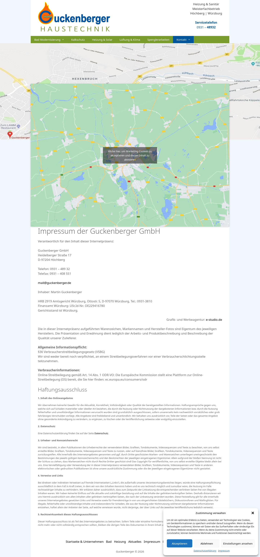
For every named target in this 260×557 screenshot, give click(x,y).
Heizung (120, 541)
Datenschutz (101, 433)
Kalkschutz (78, 39)
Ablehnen (207, 543)
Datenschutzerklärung (205, 550)
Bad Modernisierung (51, 39)
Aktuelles (135, 541)
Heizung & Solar (102, 39)
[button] (253, 513)
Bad (109, 541)
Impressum (224, 550)
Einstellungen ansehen (238, 543)
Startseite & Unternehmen (85, 541)
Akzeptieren (179, 543)
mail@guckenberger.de (54, 283)
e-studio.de (214, 320)
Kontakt (185, 39)
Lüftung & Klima (130, 39)
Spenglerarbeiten (158, 39)
